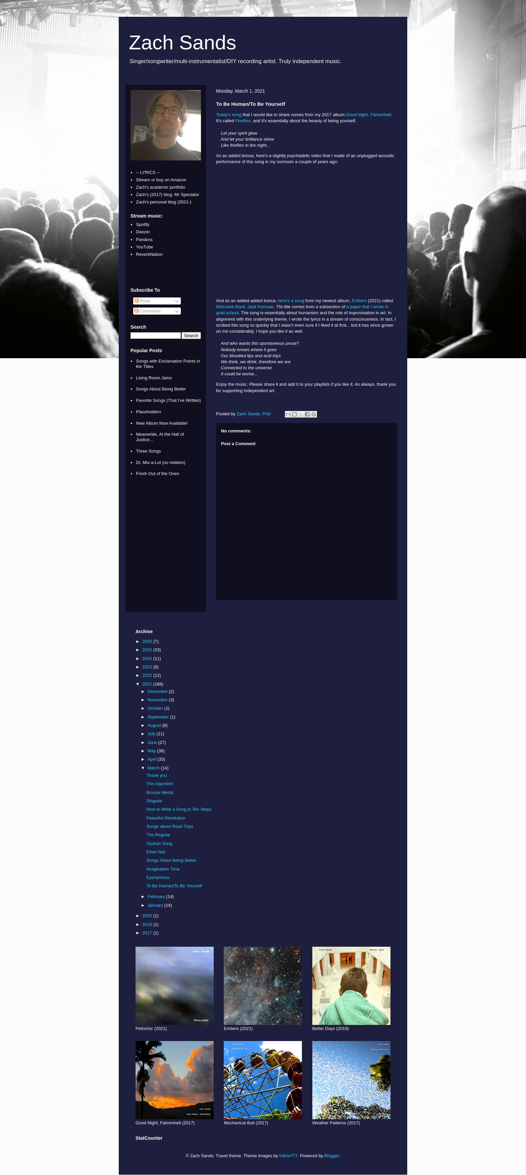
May (152, 750)
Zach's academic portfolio (160, 187)
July (152, 733)
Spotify (142, 224)
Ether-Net (155, 851)
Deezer (143, 231)
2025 (147, 649)
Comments (148, 311)
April (153, 759)
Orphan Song (159, 843)
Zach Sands (182, 42)
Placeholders (148, 411)
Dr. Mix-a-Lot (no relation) (160, 462)
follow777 (288, 1155)
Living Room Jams (154, 377)
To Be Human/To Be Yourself (174, 885)
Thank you (156, 775)
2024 (147, 658)
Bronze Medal (159, 792)
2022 (147, 675)
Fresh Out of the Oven (157, 473)
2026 (147, 641)
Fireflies (243, 120)
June (153, 742)
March (154, 767)
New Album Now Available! (162, 423)
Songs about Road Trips (169, 826)
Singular (154, 800)
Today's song (228, 114)
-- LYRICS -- (148, 172)
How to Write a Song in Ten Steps (178, 809)
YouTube (144, 246)
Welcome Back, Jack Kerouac (245, 306)
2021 (147, 684)
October (156, 708)
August (155, 725)
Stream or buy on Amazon (161, 179)
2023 (147, 666)
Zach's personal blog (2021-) (163, 201)
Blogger (331, 1155)
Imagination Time (162, 869)
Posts (143, 300)
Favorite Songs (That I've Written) (168, 400)
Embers (359, 300)
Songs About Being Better (161, 388)
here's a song (291, 300)
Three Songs (148, 451)
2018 (147, 924)
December (158, 691)
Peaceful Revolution (165, 817)
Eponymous (157, 877)
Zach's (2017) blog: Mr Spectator (167, 194)
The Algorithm (159, 783)
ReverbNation (149, 254)
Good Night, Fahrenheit (368, 114)
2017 (147, 932)
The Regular (158, 834)
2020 (147, 915)
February (157, 896)
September (159, 716)
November (158, 699)
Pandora (144, 239)
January (156, 905)
